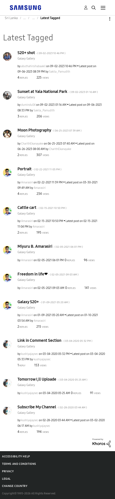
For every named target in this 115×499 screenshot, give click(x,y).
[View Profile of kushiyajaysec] (29, 354)
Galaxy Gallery (26, 58)
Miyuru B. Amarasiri (50, 246)
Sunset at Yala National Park (57, 91)
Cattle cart (41, 207)
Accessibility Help (16, 456)
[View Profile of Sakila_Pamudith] (59, 71)
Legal (6, 479)
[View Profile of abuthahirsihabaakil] (33, 66)
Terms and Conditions (19, 464)
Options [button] (103, 19)
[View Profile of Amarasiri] (27, 182)
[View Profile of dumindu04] (28, 105)
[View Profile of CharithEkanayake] (32, 143)
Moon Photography (49, 130)
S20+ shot (41, 52)
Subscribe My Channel (52, 407)
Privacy (8, 471)
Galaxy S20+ (43, 301)
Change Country (14, 486)
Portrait (39, 168)
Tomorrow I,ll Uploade (52, 379)
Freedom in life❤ (47, 274)
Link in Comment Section (54, 340)
